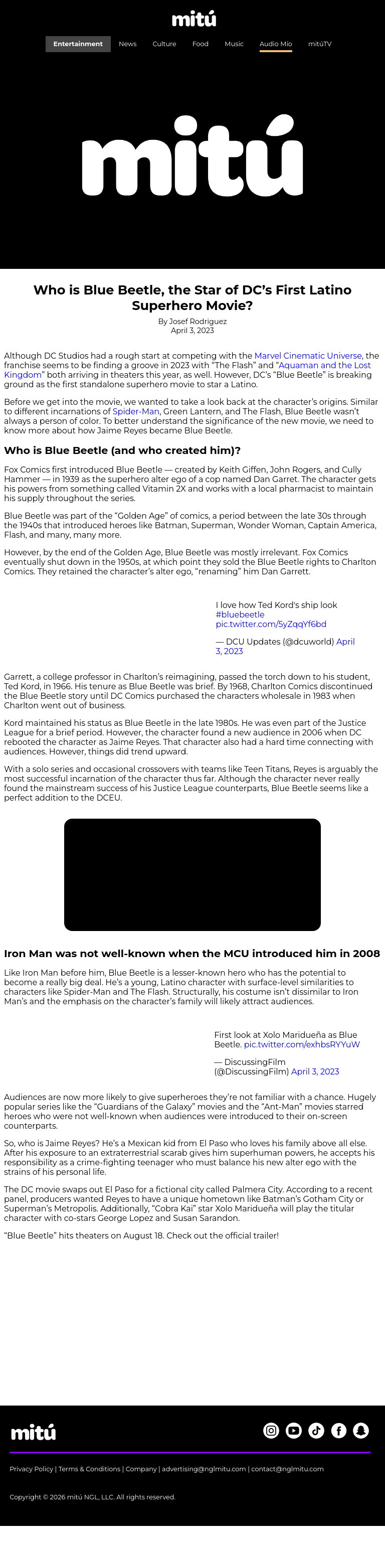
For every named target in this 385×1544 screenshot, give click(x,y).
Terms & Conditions (90, 1469)
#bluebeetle (240, 615)
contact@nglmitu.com (287, 1469)
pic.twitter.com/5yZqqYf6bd (271, 624)
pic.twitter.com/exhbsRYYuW (302, 1044)
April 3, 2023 (315, 1071)
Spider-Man (136, 411)
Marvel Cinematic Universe (308, 356)
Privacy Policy (31, 1469)
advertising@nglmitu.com (204, 1469)
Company (141, 1469)
